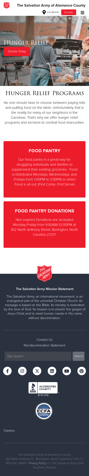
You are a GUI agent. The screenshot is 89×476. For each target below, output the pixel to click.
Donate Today (17, 52)
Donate (68, 12)
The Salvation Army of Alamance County (51, 5)
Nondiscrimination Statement (44, 345)
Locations (50, 12)
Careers (9, 431)
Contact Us (44, 340)
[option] (44, 48)
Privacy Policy (37, 463)
